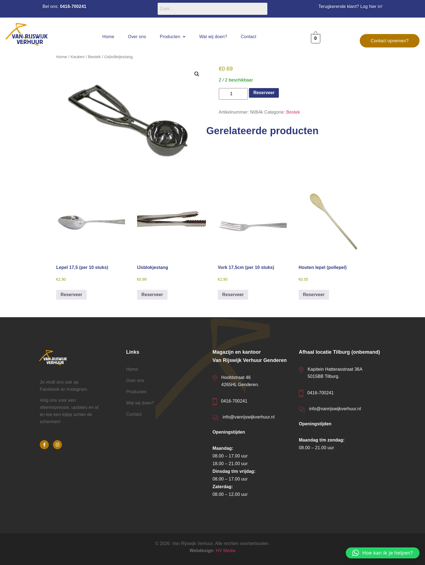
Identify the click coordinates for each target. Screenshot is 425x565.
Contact (248, 36)
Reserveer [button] (71, 294)
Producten (173, 36)
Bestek (94, 57)
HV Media (226, 550)
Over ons (137, 36)
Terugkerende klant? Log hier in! (350, 6)
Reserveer (263, 92)
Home (108, 36)
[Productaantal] (233, 94)
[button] (172, 36)
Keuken (78, 57)
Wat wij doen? (213, 36)
